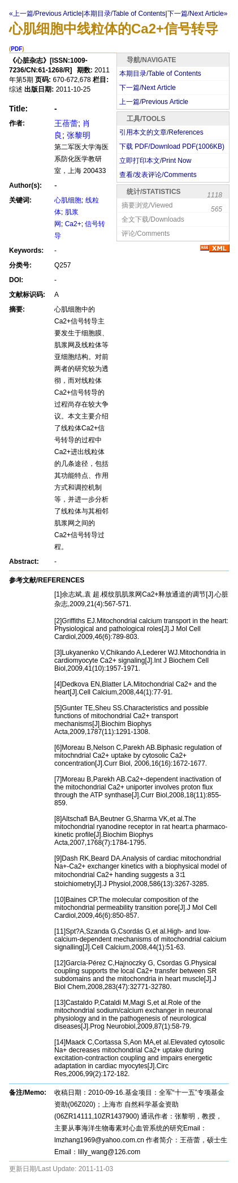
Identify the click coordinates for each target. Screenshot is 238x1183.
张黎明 (78, 135)
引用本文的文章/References (161, 132)
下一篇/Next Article (147, 88)
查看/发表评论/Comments (158, 175)
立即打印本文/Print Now (155, 161)
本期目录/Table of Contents (160, 73)
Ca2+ (73, 224)
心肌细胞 (67, 200)
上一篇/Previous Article (153, 102)
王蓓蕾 (66, 123)
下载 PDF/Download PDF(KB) (171, 146)
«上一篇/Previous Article (45, 14)
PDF (16, 49)
